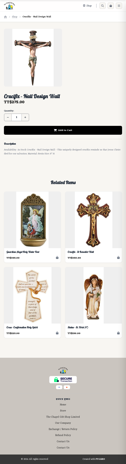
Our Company (63, 423)
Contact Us (63, 441)
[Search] (102, 6)
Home (63, 405)
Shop (14, 17)
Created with (94, 459)
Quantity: (9, 111)
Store (63, 411)
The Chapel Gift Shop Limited (63, 417)
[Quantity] (16, 117)
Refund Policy (63, 435)
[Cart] (111, 6)
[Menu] (119, 6)
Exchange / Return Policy (63, 429)
